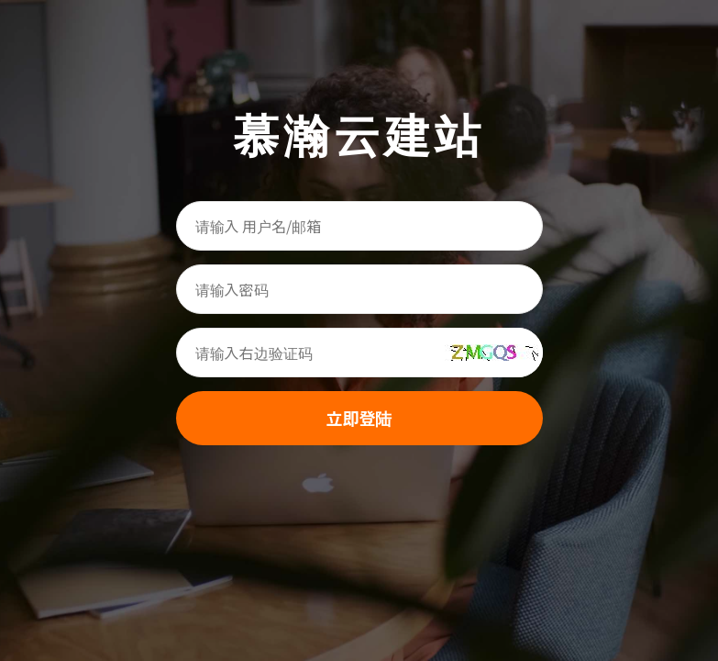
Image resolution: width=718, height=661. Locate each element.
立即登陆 (359, 418)
